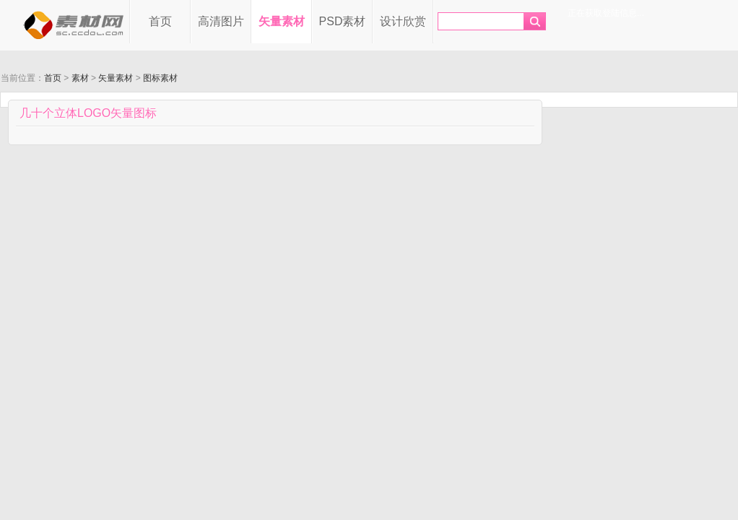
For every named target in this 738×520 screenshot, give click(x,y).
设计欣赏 (403, 21)
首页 (160, 21)
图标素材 (160, 78)
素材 (80, 78)
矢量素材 (282, 21)
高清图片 (221, 21)
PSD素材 (342, 21)
